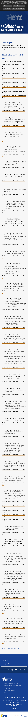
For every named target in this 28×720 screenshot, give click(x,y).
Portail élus (16, 697)
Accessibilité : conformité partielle (14, 705)
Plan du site (14, 702)
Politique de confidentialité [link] (18, 8)
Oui (18, 664)
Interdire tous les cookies (19, 5)
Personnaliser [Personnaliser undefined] (7, 8)
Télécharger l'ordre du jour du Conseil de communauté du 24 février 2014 (14, 47)
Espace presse (7, 700)
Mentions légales (19, 700)
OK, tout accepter (7, 5)
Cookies (14, 708)
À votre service (16, 715)
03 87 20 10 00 (11, 693)
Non (9, 664)
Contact (8, 697)
